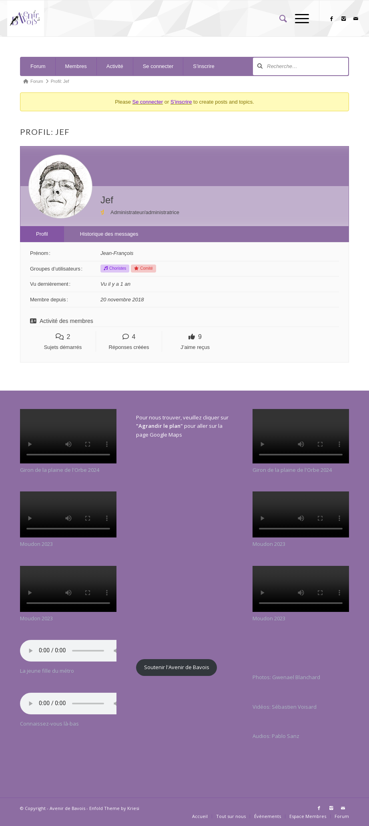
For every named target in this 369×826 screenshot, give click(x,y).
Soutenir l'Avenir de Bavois (176, 667)
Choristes (115, 268)
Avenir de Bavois (67, 808)
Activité (114, 66)
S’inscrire (203, 66)
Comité (143, 268)
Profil (42, 234)
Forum (38, 66)
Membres (76, 66)
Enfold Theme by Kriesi (114, 808)
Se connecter (158, 66)
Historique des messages (109, 234)
